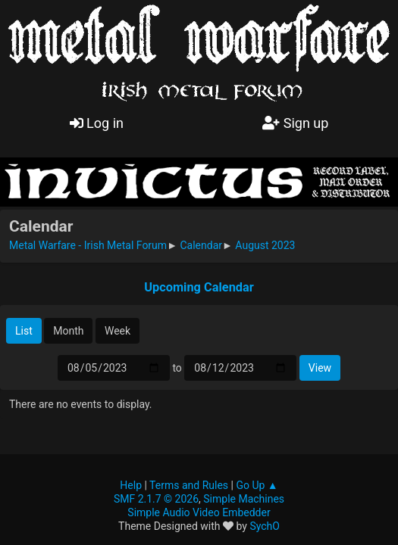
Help (131, 485)
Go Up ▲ (256, 485)
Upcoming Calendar (199, 287)
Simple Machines (243, 499)
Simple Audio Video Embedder (198, 512)
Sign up (295, 123)
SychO (264, 526)
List (24, 331)
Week (117, 331)
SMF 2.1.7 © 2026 (156, 499)
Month (68, 331)
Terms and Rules (188, 485)
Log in (97, 123)
